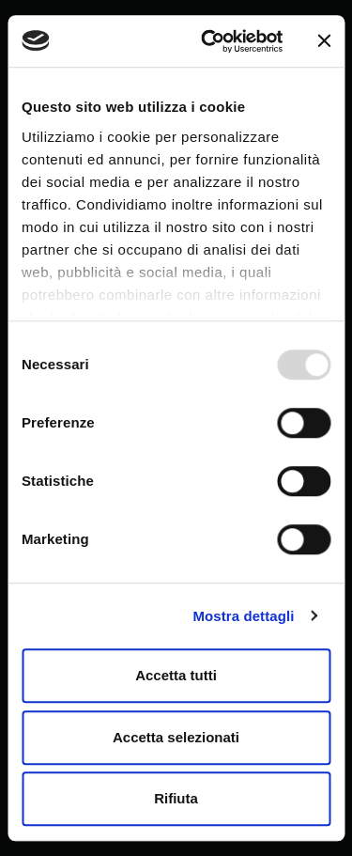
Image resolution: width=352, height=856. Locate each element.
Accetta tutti (176, 675)
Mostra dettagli (243, 616)
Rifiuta (176, 798)
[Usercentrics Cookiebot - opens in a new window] (210, 41)
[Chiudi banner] (323, 41)
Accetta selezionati (176, 737)
